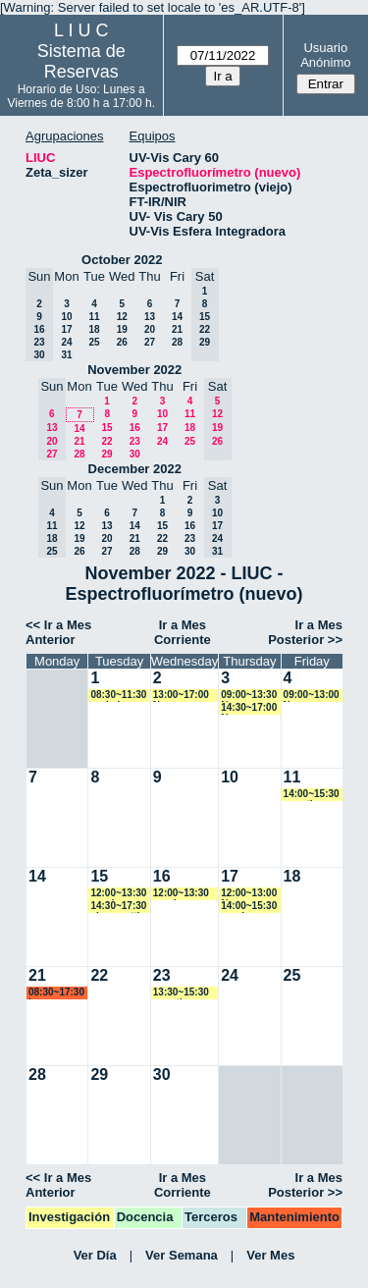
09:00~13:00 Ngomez (312, 695)
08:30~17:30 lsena (56, 993)
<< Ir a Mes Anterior (58, 632)
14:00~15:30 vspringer (249, 906)
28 (177, 342)
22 (106, 441)
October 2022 (121, 259)
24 (66, 342)
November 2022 (134, 369)
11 (93, 316)
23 (135, 441)
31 (66, 354)
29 (106, 454)
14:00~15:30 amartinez (312, 794)
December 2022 (135, 468)
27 (149, 342)
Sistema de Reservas (81, 61)
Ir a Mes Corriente (182, 632)
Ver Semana (181, 1255)
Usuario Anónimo (325, 55)
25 (93, 342)
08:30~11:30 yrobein (118, 695)
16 (135, 427)
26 (122, 342)
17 (66, 329)
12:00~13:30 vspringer (118, 893)
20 (149, 329)
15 (106, 427)
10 (66, 316)
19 (122, 329)
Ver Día (95, 1255)
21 (177, 329)
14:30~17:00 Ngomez (249, 708)
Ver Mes (270, 1255)
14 (177, 316)
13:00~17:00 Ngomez (181, 695)
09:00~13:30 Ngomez (249, 695)
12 (122, 316)
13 (149, 316)
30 (135, 454)
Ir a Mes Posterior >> (305, 632)
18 (93, 329)
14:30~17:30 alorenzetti (118, 906)
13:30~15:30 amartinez (181, 993)
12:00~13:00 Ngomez (249, 893)
